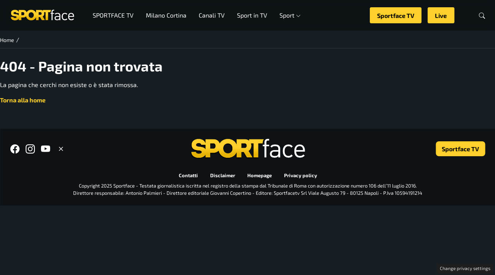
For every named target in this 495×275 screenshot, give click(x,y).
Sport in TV (252, 15)
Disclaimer (222, 175)
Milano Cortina (166, 15)
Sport (290, 15)
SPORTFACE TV (113, 15)
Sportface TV (395, 15)
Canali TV (212, 15)
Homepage (259, 175)
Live (441, 15)
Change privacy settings (465, 268)
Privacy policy (300, 175)
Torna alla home (23, 100)
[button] (482, 15)
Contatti (188, 175)
